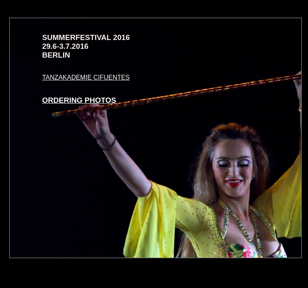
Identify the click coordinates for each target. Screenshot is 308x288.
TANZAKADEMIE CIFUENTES (86, 77)
